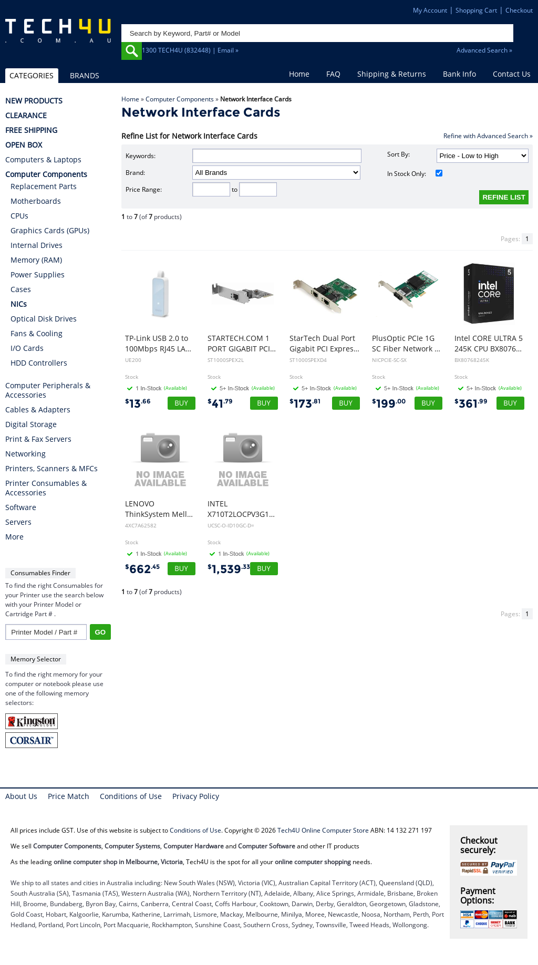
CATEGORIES (31, 75)
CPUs (19, 216)
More (14, 537)
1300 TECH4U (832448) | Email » (190, 50)
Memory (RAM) (36, 260)
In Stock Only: (414, 173)
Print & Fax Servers (38, 439)
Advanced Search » (484, 50)
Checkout (519, 10)
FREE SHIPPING (31, 130)
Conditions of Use (131, 796)
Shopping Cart (476, 10)
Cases (21, 289)
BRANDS (84, 75)
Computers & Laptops (43, 159)
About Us (21, 796)
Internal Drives (37, 245)
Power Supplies (38, 274)
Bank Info (459, 74)
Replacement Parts (44, 186)
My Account (430, 10)
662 (142, 569)
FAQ (333, 74)
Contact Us (512, 74)
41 (220, 404)
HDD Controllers (39, 363)
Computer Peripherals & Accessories (47, 390)
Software (20, 507)
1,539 (229, 569)
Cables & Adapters (37, 409)
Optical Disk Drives (44, 319)
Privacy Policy (195, 796)
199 (389, 404)
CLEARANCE (26, 115)
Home (299, 74)
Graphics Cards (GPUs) (50, 230)
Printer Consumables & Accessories (46, 488)
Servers (18, 522)
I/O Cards (27, 348)
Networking (25, 454)
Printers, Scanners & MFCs (51, 468)
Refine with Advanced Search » (488, 135)
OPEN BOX (23, 145)
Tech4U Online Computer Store (323, 830)
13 (138, 404)
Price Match (68, 796)
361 (471, 404)
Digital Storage (31, 424)
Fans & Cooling (37, 333)
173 (304, 404)
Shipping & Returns (391, 74)
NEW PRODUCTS (34, 101)
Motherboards (36, 201)
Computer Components (180, 99)
